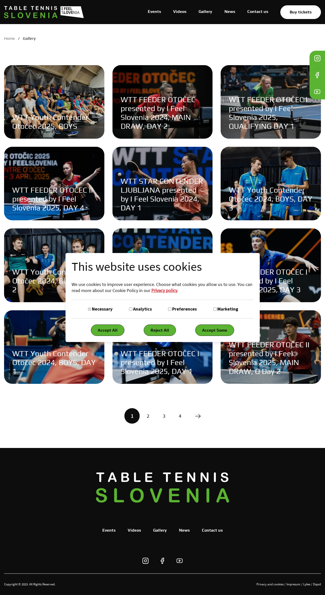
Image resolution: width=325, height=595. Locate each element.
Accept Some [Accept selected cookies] (214, 330)
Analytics (142, 309)
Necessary (102, 309)
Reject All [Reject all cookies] (160, 330)
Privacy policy (164, 290)
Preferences (184, 309)
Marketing (227, 309)
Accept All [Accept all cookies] (108, 330)
